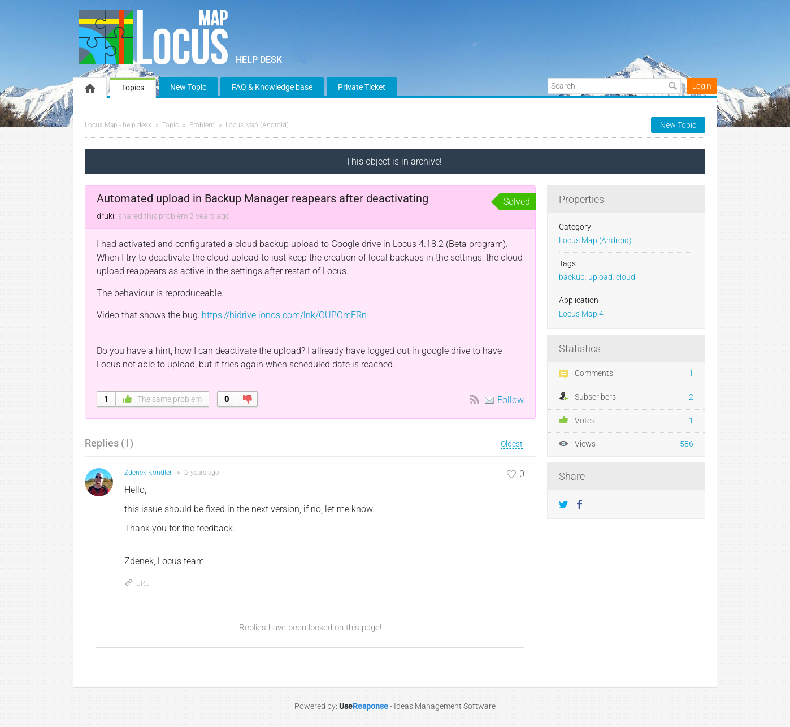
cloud (625, 277)
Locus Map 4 (581, 314)
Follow (510, 400)
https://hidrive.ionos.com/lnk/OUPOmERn (284, 315)
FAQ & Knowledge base (272, 87)
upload (600, 277)
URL (136, 583)
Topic (170, 125)
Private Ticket (361, 87)
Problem (202, 125)
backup (572, 277)
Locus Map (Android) (257, 125)
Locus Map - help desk (118, 125)
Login (701, 85)
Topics (132, 87)
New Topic (188, 87)
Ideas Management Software (445, 706)
